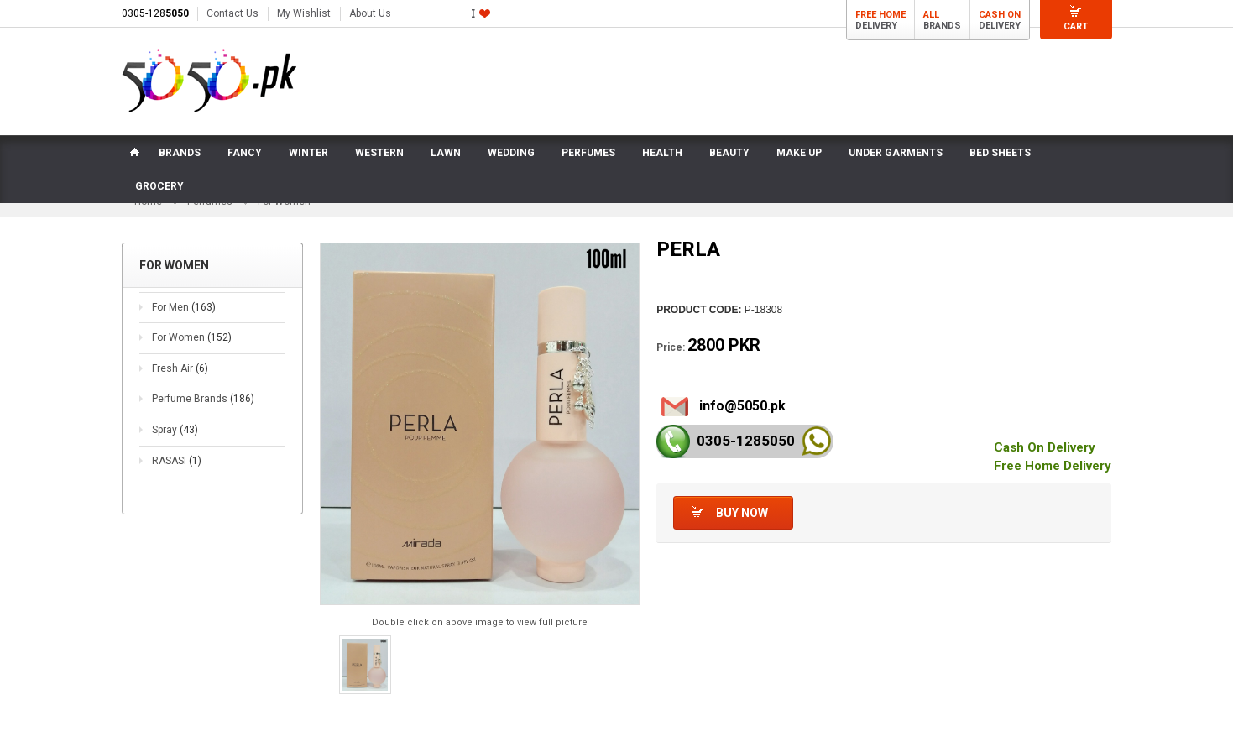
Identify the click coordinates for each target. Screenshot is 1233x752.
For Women (192, 338)
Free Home (880, 14)
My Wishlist (304, 13)
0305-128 (155, 13)
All (931, 14)
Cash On (1000, 14)
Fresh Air (180, 369)
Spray (175, 430)
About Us (370, 13)
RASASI (176, 461)
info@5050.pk (742, 407)
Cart (1075, 26)
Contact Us (232, 13)
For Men (184, 308)
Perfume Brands (203, 400)
